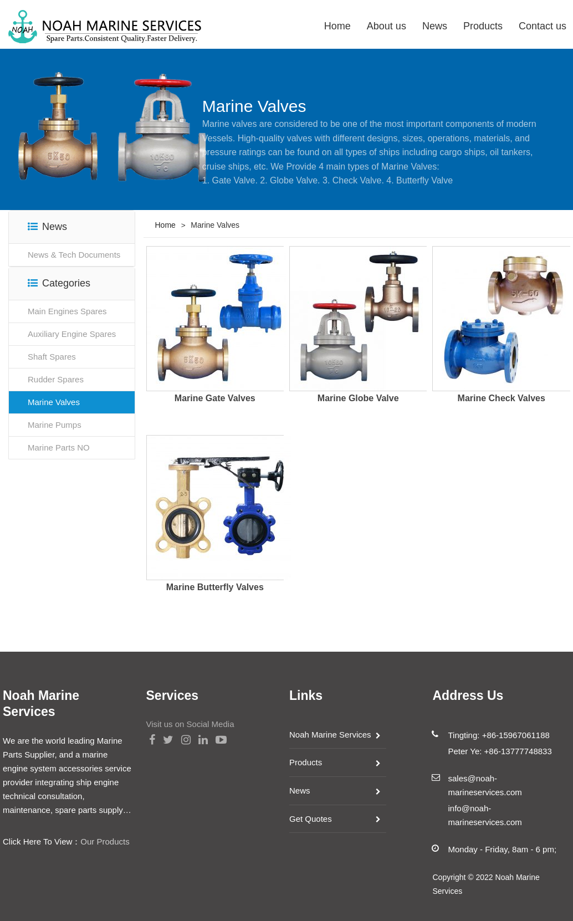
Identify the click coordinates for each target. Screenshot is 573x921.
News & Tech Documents (74, 254)
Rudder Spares (56, 379)
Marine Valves (54, 402)
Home (337, 26)
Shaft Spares (52, 356)
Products (483, 26)
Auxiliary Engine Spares (72, 334)
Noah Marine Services (330, 734)
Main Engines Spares (67, 311)
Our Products (104, 841)
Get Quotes (310, 818)
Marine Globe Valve (358, 398)
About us (386, 26)
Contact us (542, 26)
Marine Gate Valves (215, 398)
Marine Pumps (54, 424)
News (434, 26)
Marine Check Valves (501, 398)
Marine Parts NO (59, 447)
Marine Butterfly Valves (215, 587)
